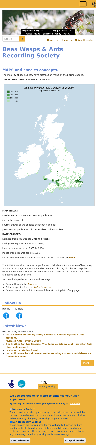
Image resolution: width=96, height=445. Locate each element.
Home (50, 40)
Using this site (84, 40)
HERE (72, 257)
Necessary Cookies (23, 411)
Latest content (65, 40)
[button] (48, 22)
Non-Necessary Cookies (26, 424)
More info (75, 405)
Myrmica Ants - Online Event (23, 341)
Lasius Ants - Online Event (22, 350)
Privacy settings (48, 388)
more (86, 363)
